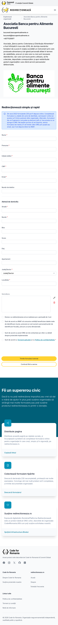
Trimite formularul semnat (29, 359)
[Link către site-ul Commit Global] (8, 3)
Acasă (33, 578)
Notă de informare (9, 608)
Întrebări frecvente (37, 586)
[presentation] (18, 349)
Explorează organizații (7, 18)
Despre (33, 582)
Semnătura (6, 294)
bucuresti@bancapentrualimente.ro (16, 35)
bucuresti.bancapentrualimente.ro (15, 32)
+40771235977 (8, 38)
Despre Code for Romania (12, 578)
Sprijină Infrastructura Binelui (16, 532)
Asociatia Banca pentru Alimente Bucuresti (35, 18)
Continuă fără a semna (29, 364)
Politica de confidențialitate (45, 340)
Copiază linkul (10, 453)
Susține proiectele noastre (12, 582)
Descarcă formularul (12, 492)
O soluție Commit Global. (24, 3)
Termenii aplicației (24, 340)
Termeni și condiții (9, 603)
